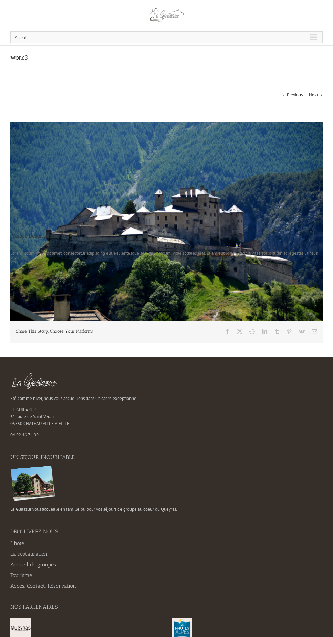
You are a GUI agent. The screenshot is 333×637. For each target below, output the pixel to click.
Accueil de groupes (33, 564)
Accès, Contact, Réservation (43, 586)
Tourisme (21, 575)
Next (313, 95)
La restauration (29, 554)
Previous (295, 95)
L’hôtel (18, 543)
